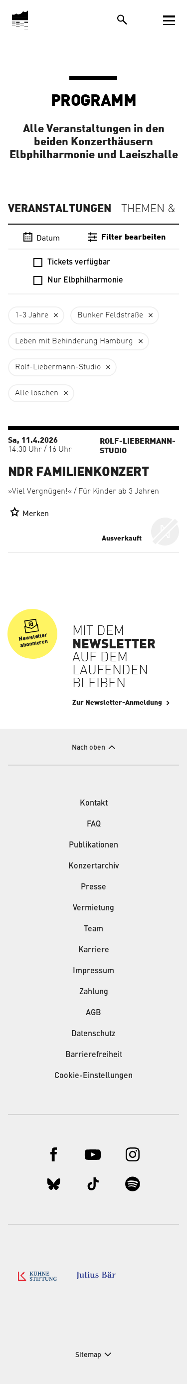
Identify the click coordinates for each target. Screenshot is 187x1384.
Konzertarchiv (93, 866)
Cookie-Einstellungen (93, 1076)
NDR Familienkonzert (78, 472)
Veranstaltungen (59, 208)
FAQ (94, 825)
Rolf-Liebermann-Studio (58, 367)
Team (93, 929)
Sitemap (88, 1355)
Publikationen (93, 845)
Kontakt (94, 804)
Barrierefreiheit (93, 1055)
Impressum (93, 971)
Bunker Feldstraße (110, 315)
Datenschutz (93, 1034)
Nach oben (88, 747)
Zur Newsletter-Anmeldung (117, 702)
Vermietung (93, 908)
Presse (93, 887)
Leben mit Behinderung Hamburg (74, 341)
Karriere (93, 950)
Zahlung (93, 992)
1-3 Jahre (31, 315)
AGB (93, 1013)
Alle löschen (36, 393)
